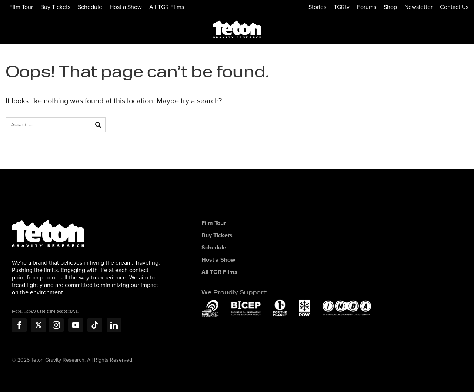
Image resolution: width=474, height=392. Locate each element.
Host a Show (126, 7)
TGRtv (342, 7)
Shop (390, 7)
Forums (366, 7)
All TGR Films (166, 7)
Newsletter (418, 7)
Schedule (90, 7)
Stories (317, 7)
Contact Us (454, 7)
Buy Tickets (55, 7)
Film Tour (21, 7)
